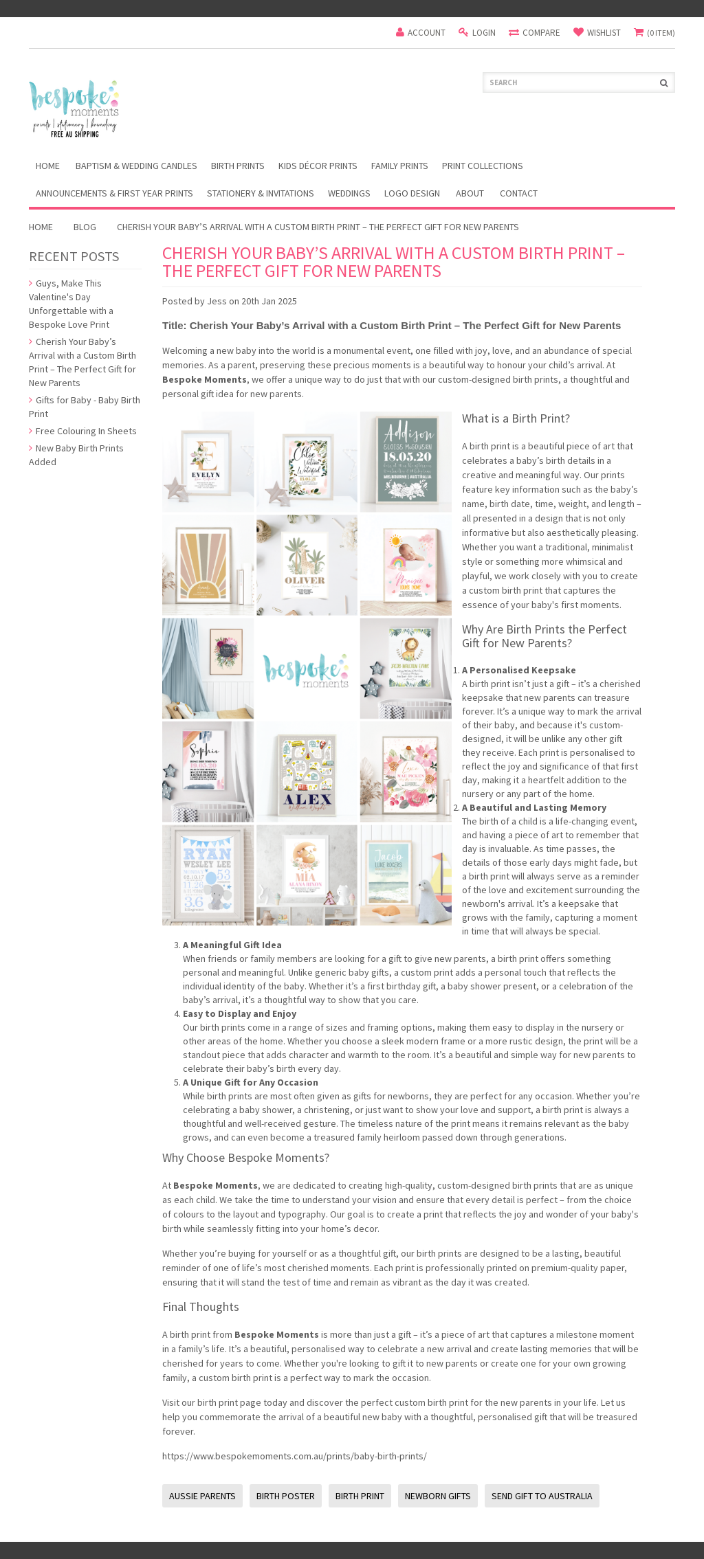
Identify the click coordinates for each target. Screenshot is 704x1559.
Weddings (349, 193)
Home (41, 227)
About (470, 193)
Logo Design (412, 193)
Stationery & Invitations (260, 193)
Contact (519, 193)
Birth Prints (238, 165)
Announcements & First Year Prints (114, 193)
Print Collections (482, 165)
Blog (85, 227)
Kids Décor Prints (318, 165)
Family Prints (399, 165)
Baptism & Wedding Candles (136, 165)
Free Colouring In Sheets (83, 431)
